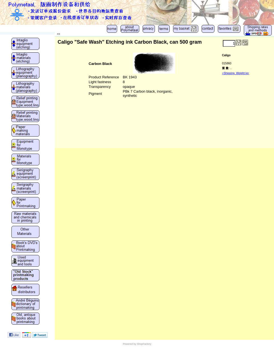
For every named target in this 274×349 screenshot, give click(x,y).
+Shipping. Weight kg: (235, 73)
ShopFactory (143, 344)
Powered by (129, 344)
